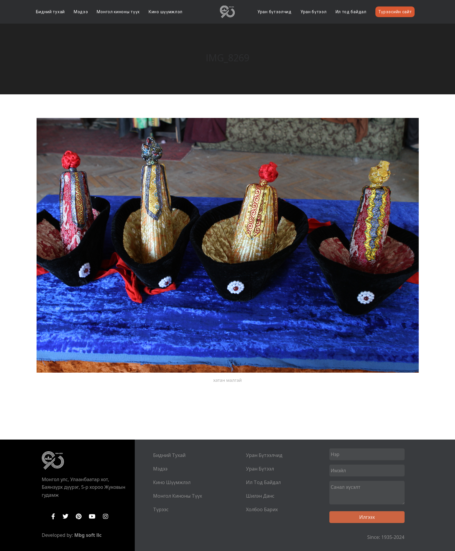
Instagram (105, 516)
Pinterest (78, 516)
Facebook (53, 516)
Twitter (65, 516)
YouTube (92, 516)
